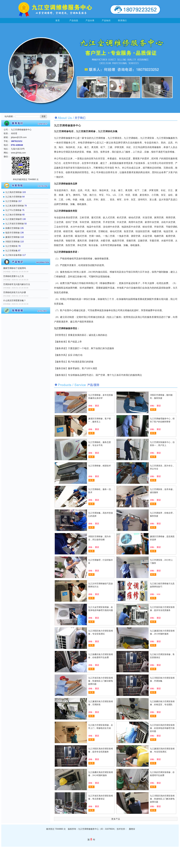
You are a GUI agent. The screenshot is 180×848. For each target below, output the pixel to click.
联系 (91, 409)
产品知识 (106, 20)
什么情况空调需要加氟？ (14, 300)
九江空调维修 (11, 201)
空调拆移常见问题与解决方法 (16, 284)
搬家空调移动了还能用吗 (14, 268)
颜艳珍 (132, 829)
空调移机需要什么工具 (13, 276)
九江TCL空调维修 (13, 210)
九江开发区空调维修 (14, 224)
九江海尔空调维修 (13, 215)
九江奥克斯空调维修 (14, 206)
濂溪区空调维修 (12, 237)
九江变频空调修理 (13, 219)
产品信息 (73, 20)
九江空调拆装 (11, 246)
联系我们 (122, 20)
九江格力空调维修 (13, 197)
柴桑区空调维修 (12, 228)
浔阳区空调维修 (12, 242)
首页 (57, 20)
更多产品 (115, 819)
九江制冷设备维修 (13, 255)
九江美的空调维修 (13, 192)
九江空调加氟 (11, 250)
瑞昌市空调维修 (12, 233)
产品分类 (90, 20)
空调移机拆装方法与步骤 (14, 292)
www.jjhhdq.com (18, 153)
